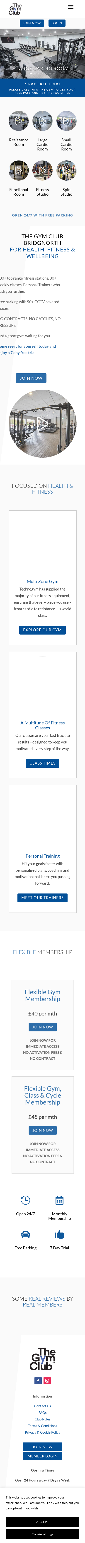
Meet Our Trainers (42, 897)
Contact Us (42, 1406)
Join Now (32, 23)
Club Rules (43, 1419)
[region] (42, 1515)
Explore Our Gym (42, 630)
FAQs (43, 1412)
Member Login (43, 1456)
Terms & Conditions (42, 1426)
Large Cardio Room (43, 68)
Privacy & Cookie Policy (42, 1432)
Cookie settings (42, 1534)
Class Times (42, 763)
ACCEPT (42, 1522)
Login (57, 23)
